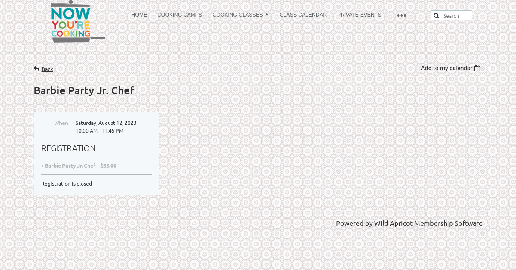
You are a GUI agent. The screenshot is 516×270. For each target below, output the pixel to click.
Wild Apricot (393, 223)
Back (47, 68)
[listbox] (452, 68)
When (61, 122)
